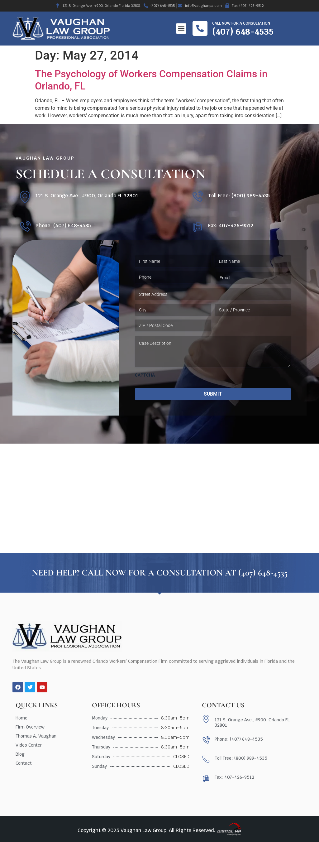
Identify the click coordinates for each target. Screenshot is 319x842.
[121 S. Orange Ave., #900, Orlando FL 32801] (25, 197)
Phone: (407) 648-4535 (63, 225)
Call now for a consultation (241, 23)
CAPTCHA (145, 375)
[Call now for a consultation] (200, 28)
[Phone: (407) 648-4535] (25, 227)
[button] (181, 28)
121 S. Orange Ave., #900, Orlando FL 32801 (87, 195)
